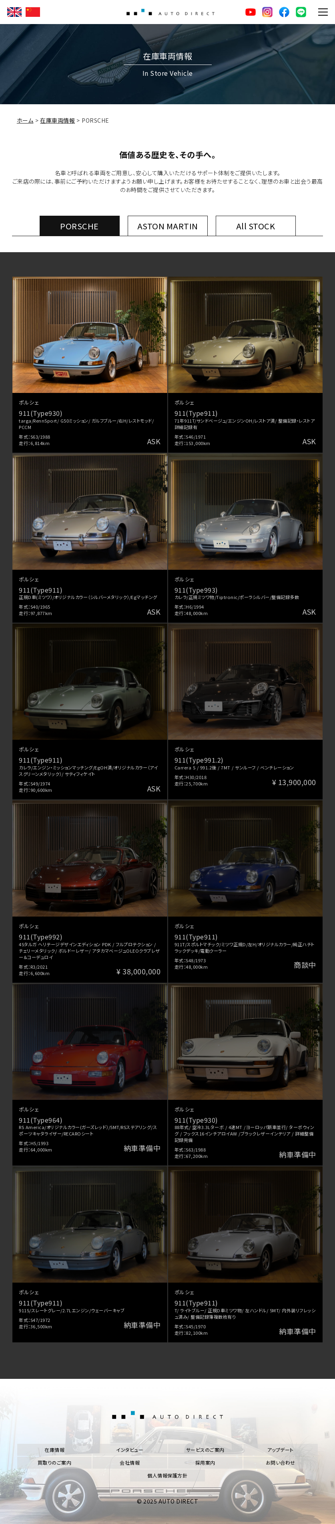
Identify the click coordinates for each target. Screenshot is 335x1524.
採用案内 (205, 1462)
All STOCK (255, 226)
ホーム (25, 120)
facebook (284, 12)
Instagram (267, 12)
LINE (301, 12)
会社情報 (130, 1462)
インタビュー (129, 1449)
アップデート (280, 1449)
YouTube (250, 12)
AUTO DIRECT (170, 12)
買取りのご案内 (55, 1462)
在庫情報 (54, 1449)
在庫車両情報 (57, 120)
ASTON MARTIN (167, 226)
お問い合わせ (280, 1462)
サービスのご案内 (205, 1449)
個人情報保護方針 (167, 1475)
